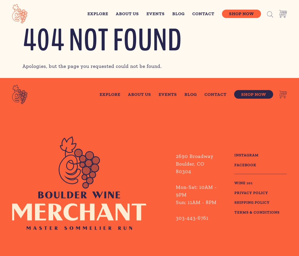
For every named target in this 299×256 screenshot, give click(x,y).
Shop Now (241, 13)
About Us (127, 13)
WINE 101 (243, 184)
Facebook (245, 165)
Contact (203, 13)
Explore (97, 13)
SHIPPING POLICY (252, 203)
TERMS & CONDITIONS (256, 213)
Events (155, 13)
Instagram (246, 156)
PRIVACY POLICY (251, 193)
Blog (178, 13)
